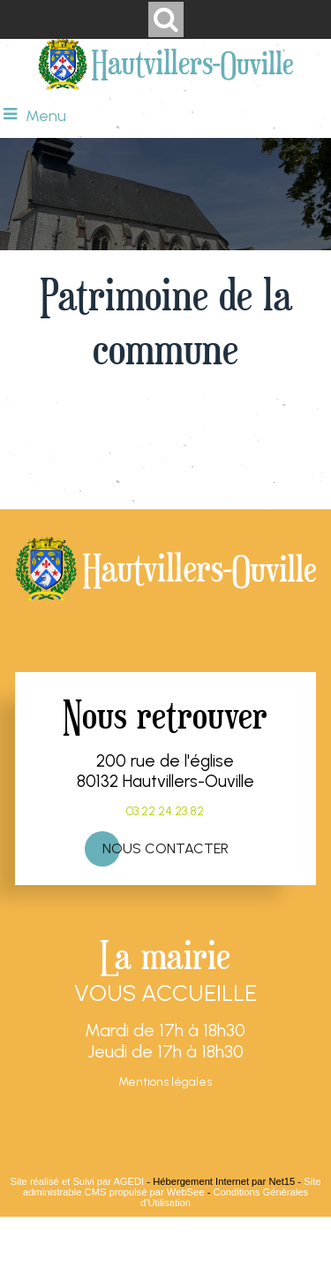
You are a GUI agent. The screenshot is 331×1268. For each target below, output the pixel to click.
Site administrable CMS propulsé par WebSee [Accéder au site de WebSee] (172, 1186)
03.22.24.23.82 (165, 811)
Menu (46, 116)
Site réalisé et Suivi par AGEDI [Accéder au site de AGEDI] (78, 1181)
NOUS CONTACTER (165, 848)
